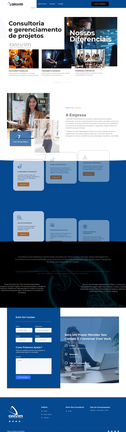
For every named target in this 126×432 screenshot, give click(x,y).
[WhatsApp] (66, 354)
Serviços (52, 4)
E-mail (18, 336)
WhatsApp (73, 354)
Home (33, 4)
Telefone (38, 336)
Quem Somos (42, 4)
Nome (18, 326)
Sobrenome (39, 326)
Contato (60, 4)
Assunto (19, 356)
